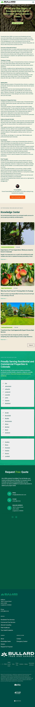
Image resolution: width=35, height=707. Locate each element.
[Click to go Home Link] (17, 594)
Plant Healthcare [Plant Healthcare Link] (5, 627)
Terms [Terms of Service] (13, 664)
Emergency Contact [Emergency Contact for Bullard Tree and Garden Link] (22, 641)
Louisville (7, 395)
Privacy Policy (17, 664)
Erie (6, 383)
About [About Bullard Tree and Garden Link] (2, 639)
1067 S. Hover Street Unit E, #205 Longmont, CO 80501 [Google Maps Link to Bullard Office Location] (6, 603)
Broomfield (8, 415)
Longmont (7, 392)
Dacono (7, 453)
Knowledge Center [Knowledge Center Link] (6, 641)
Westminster (8, 421)
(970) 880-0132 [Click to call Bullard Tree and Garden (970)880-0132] (5, 611)
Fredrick (7, 450)
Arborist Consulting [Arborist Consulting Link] (6, 625)
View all (31, 345)
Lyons (6, 397)
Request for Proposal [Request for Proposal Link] (6, 647)
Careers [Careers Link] (3, 644)
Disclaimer (21, 664)
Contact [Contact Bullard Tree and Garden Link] (19, 639)
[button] (33, 2)
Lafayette (7, 389)
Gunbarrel (7, 432)
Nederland (7, 403)
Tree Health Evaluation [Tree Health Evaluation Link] (7, 630)
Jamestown (8, 386)
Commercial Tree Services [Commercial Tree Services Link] (8, 622)
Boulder (7, 418)
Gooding (7, 442)
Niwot (6, 430)
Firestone (7, 447)
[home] (8, 2)
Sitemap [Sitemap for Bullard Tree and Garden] (25, 664)
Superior (7, 400)
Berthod (7, 427)
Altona (6, 424)
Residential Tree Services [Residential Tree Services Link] (8, 619)
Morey (6, 445)
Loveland (7, 456)
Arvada (7, 412)
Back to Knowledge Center (17, 197)
